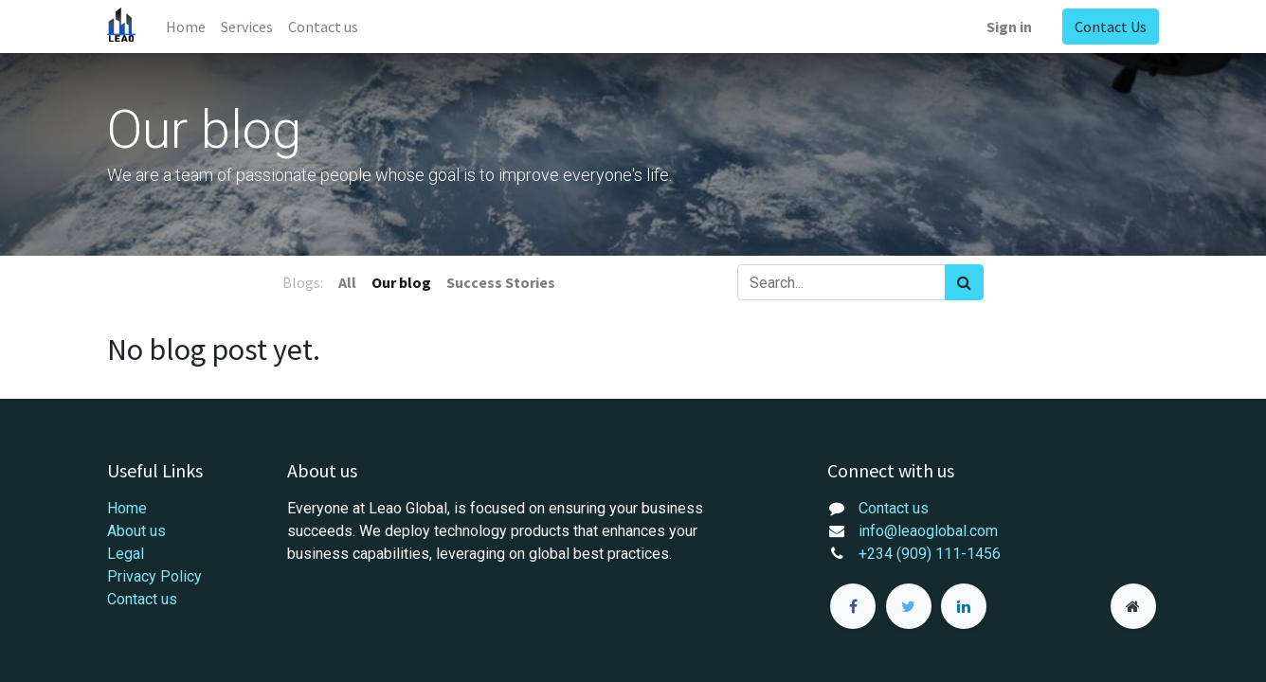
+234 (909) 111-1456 (930, 554)
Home (127, 508)
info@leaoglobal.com (928, 531)
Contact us (142, 599)
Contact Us (1111, 26)
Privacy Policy (154, 576)
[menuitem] (185, 26)
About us (136, 531)
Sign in (1009, 26)
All (347, 282)
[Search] (964, 282)
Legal (125, 554)
